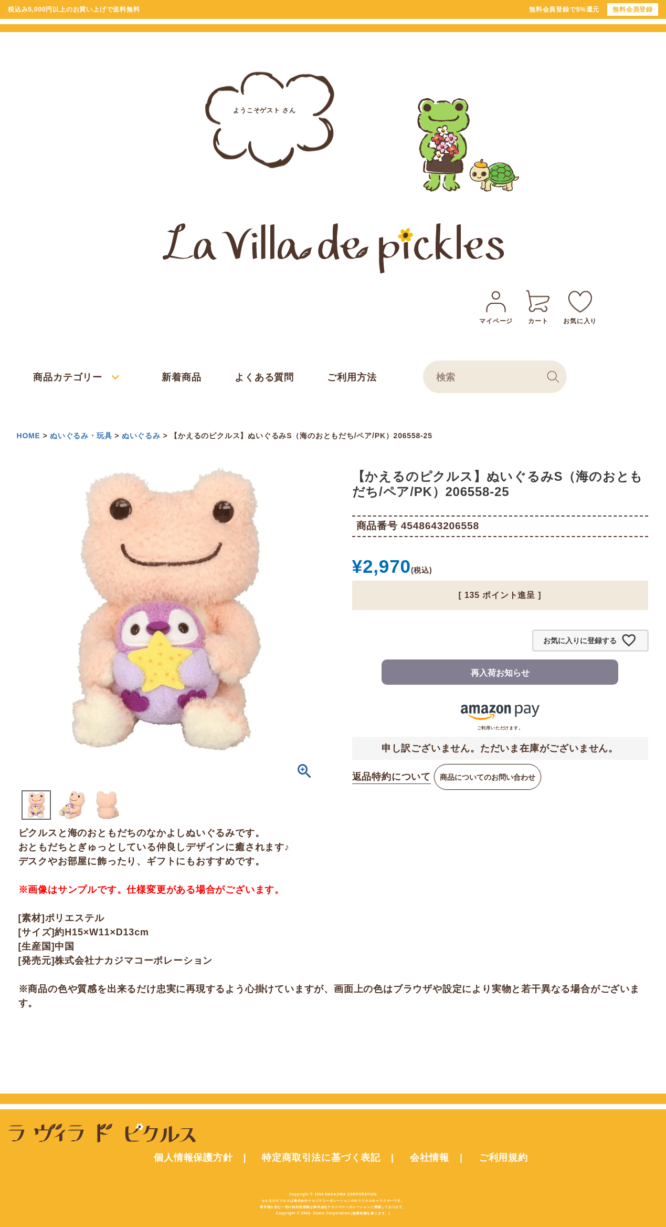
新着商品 (181, 377)
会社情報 (429, 1157)
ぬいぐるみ (141, 435)
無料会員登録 (632, 9)
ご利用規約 (503, 1157)
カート (538, 305)
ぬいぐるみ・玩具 (81, 435)
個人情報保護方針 (193, 1157)
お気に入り (580, 305)
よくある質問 (264, 377)
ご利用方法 (351, 377)
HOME (28, 435)
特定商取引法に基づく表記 (321, 1157)
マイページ (496, 305)
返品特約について (391, 776)
